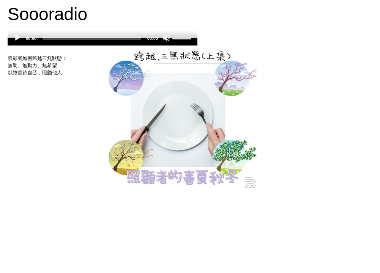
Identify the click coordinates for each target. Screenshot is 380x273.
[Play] (17, 38)
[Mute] (166, 38)
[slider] (92, 38)
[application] (102, 42)
